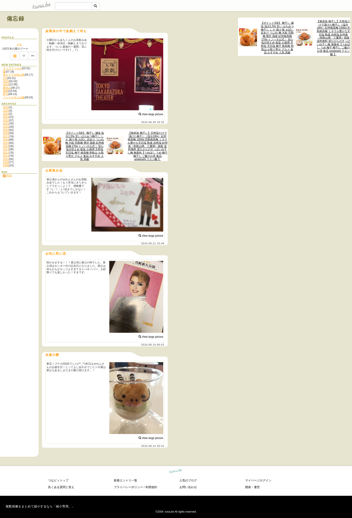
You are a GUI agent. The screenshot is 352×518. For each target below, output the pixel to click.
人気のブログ (188, 480)
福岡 (5, 91)
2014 (6, 146)
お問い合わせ (188, 487)
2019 (6, 130)
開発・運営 (252, 487)
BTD (5, 94)
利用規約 (151, 487)
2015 (6, 143)
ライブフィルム (12, 68)
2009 (6, 162)
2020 (6, 126)
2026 (6, 107)
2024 (6, 84)
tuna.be (176, 471)
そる (19, 44)
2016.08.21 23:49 (152, 243)
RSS (7, 175)
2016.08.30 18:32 (152, 122)
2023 (6, 117)
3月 (5, 78)
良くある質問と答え (61, 487)
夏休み (7, 87)
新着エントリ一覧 (125, 480)
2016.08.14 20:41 (152, 446)
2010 (6, 159)
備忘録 (15, 18)
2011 (6, 155)
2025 (6, 81)
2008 (6, 165)
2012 (6, 152)
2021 (6, 123)
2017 (6, 136)
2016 (6, 139)
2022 (6, 120)
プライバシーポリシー (128, 487)
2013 (6, 149)
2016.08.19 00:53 (152, 344)
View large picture (151, 114)
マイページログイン (258, 480)
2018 (6, 133)
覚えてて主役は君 (13, 74)
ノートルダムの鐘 (13, 97)
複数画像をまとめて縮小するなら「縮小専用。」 (40, 506)
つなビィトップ (58, 480)
